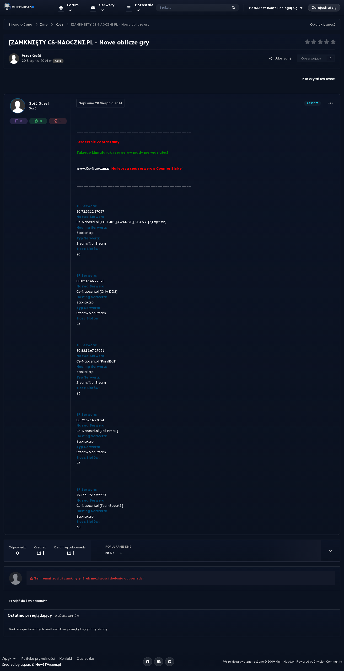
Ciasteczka (85, 658)
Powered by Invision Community (319, 661)
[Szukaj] (187, 7)
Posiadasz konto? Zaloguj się (276, 8)
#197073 (312, 103)
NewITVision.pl (48, 664)
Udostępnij (280, 58)
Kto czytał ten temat (318, 79)
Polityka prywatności (38, 658)
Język (9, 658)
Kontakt (65, 658)
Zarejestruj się (324, 7)
